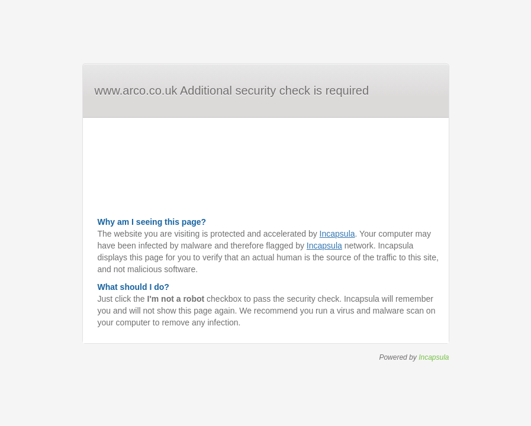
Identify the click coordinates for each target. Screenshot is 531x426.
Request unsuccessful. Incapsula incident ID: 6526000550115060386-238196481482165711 (265, 213)
